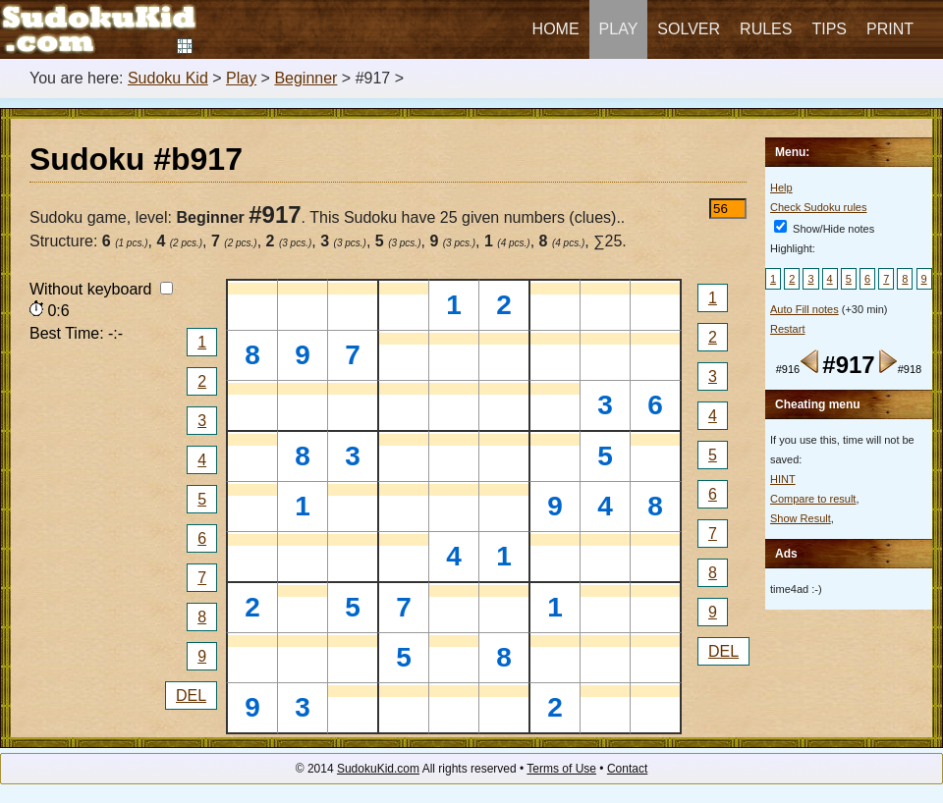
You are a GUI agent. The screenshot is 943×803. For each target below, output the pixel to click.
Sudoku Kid (168, 78)
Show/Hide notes (824, 229)
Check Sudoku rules (818, 207)
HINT (783, 479)
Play (618, 29)
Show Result (800, 518)
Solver (688, 29)
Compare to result (813, 499)
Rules (766, 29)
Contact (627, 769)
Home (556, 29)
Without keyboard (101, 289)
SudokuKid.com (378, 769)
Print (890, 29)
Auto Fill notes (804, 309)
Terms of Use (561, 769)
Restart (787, 329)
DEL (191, 695)
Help (781, 187)
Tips (829, 29)
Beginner (305, 78)
